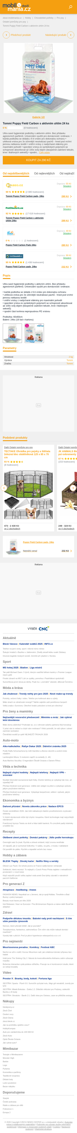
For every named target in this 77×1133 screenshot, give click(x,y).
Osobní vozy (8, 1014)
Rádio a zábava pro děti (13, 1105)
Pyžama (6, 1069)
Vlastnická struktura (43, 1129)
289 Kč (65, 220)
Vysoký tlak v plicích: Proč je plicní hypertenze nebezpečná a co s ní (32, 936)
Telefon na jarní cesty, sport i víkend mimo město (23, 649)
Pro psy (60, 18)
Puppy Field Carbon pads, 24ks (21, 266)
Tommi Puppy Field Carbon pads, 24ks (25, 196)
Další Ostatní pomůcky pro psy (18, 447)
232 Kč (65, 266)
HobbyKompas (9, 1028)
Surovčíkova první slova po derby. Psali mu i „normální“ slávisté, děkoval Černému (38, 682)
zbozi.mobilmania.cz (12, 18)
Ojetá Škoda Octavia (11, 1039)
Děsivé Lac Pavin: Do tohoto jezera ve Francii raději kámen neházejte (32, 866)
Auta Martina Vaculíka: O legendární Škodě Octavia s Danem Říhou (31, 761)
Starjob (6, 1098)
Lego (5, 1065)
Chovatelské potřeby (43, 18)
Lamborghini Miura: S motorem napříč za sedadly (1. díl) (27, 757)
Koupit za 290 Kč (38, 160)
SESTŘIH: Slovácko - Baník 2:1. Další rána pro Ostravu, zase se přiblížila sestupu (37, 995)
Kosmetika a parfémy (12, 1072)
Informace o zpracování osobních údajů (35, 1127)
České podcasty (9, 1102)
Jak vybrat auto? (10, 1043)
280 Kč (65, 245)
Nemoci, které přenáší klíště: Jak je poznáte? (22, 926)
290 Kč (65, 196)
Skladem (67, 186)
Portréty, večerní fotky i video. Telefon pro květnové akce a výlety (30, 698)
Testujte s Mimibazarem (13, 1054)
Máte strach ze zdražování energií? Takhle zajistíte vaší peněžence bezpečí (35, 702)
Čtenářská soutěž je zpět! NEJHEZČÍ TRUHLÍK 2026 (25, 734)
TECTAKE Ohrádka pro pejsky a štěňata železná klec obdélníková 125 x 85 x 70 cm (27, 454)
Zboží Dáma (8, 1018)
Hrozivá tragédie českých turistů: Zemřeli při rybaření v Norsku (29, 656)
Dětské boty (8, 1079)
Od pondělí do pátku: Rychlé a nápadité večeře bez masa (27, 849)
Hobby (28, 18)
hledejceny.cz (8, 1007)
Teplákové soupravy (11, 1076)
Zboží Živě (7, 1011)
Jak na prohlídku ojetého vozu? (16, 1025)
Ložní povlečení (9, 1083)
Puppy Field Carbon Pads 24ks (21, 245)
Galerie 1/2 (38, 117)
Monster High (8, 1058)
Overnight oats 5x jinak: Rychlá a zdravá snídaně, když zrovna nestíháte (33, 842)
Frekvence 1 (8, 1109)
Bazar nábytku (9, 1086)
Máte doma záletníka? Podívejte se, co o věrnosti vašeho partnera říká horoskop (37, 725)
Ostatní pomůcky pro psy (14, 22)
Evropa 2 (6, 1112)
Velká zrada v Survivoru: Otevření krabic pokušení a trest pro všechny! (33, 706)
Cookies (56, 1127)
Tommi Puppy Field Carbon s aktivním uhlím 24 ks (36, 123)
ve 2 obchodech (12, 528)
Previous (4, 487)
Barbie (5, 1061)
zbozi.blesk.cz (9, 1021)
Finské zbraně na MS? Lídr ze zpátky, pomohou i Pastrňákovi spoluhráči (33, 678)
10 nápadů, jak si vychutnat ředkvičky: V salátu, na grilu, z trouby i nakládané (35, 846)
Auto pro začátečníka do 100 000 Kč (18, 1032)
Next (73, 488)
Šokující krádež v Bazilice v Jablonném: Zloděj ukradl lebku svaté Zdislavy (34, 652)
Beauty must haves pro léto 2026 (17, 901)
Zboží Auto (7, 1036)
